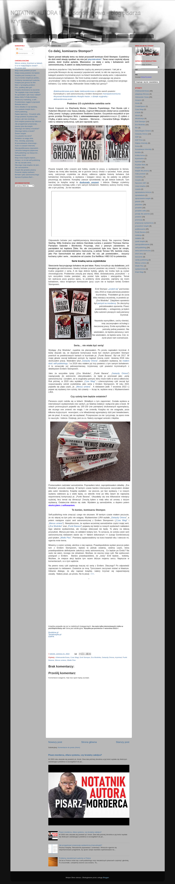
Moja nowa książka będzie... (26, 158)
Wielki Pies (66, 538)
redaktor (138, 238)
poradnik (138, 208)
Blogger (106, 877)
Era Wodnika (56, 526)
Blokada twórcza (21, 104)
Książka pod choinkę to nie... (26, 75)
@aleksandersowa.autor (64, 91)
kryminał (118, 657)
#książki (80, 96)
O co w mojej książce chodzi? (26, 66)
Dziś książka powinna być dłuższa (28, 121)
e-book (137, 112)
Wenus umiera (83, 387)
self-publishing (140, 247)
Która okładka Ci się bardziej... (26, 107)
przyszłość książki (142, 226)
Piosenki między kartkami (24, 172)
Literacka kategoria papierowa (26, 150)
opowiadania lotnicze (143, 192)
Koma (137, 146)
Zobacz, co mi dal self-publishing (27, 160)
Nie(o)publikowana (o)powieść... (27, 148)
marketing (139, 177)
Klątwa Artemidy (141, 143)
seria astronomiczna (143, 251)
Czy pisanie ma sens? (23, 136)
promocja (138, 220)
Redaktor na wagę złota (24, 138)
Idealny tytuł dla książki (24, 126)
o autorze (51, 36)
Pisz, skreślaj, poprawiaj (24, 141)
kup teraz (123, 36)
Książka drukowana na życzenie (27, 90)
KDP (137, 137)
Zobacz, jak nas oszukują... (25, 119)
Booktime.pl (53, 632)
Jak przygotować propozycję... (26, 124)
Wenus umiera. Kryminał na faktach (28, 63)
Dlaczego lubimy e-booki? (25, 131)
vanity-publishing (141, 260)
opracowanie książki (143, 198)
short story (139, 254)
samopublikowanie (142, 244)
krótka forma (140, 155)
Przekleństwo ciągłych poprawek (27, 102)
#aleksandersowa (87, 91)
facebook (89, 36)
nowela (138, 189)
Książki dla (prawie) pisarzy (25, 170)
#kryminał (58, 96)
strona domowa (22, 36)
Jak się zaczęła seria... (23, 163)
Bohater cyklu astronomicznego (27, 175)
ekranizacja (139, 118)
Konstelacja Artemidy (143, 149)
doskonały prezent (89, 182)
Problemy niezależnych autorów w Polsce (75, 858)
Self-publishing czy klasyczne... (27, 153)
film (136, 128)
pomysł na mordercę (106, 303)
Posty (19, 49)
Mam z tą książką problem (25, 85)
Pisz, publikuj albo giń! (23, 87)
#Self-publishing (21, 112)
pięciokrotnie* (95, 59)
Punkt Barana (74, 526)
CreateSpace (140, 106)
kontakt (18, 40)
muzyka (138, 180)
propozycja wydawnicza (144, 223)
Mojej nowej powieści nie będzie (27, 73)
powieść (138, 217)
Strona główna (89, 742)
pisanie (138, 201)
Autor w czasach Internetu (25, 146)
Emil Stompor (85, 657)
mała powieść (140, 174)
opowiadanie (140, 195)
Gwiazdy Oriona (89, 361)
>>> (92, 574)
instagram (77, 36)
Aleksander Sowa (142, 97)
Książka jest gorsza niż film (25, 83)
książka (138, 168)
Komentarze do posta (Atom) (69, 747)
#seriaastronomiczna (111, 94)
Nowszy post (55, 742)
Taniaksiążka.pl (54, 634)
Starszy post (122, 742)
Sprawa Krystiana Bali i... (24, 177)
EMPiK (51, 637)
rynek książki (140, 241)
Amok (137, 103)
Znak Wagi (139, 272)
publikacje (64, 36)
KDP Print (139, 140)
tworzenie (139, 257)
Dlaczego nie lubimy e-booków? (27, 129)
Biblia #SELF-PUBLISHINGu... (26, 97)
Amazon (138, 100)
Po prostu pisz (20, 68)
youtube (110, 36)
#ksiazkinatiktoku (69, 96)
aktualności (38, 36)
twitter (100, 36)
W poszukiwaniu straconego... (26, 143)
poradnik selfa (140, 211)
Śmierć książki (20, 133)
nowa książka (140, 186)
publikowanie (140, 229)
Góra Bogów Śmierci (143, 131)
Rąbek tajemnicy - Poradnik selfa (27, 114)
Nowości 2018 (20, 155)
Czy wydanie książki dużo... (25, 109)
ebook (137, 115)
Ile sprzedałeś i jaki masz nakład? (28, 95)
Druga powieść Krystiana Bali (26, 117)
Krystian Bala (140, 165)
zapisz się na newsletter (141, 36)
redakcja (138, 235)
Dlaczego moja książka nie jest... (27, 165)
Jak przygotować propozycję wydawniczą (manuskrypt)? (80, 845)
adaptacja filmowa (142, 94)
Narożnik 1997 (140, 183)
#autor (87, 96)
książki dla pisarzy (142, 171)
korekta (138, 152)
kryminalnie (139, 158)
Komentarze (22, 53)
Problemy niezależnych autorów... (28, 80)
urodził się (113, 289)
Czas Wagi (90, 381)
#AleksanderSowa (62, 657)
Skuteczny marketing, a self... (26, 100)
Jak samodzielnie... (22, 167)
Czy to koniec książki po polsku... (27, 78)
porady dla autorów (142, 214)
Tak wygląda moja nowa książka (27, 92)
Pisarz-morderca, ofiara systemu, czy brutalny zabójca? (75, 755)
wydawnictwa (140, 269)
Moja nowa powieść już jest (25, 70)
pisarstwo (138, 205)
